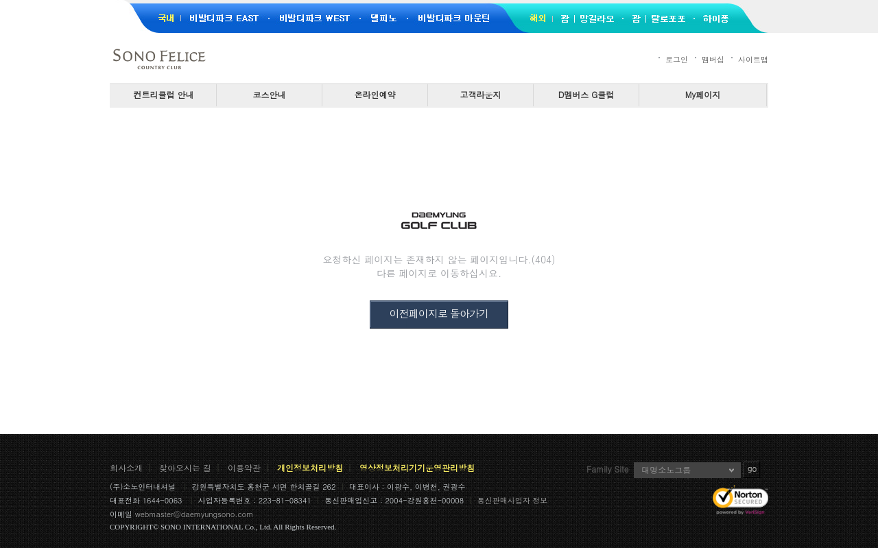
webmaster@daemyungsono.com (194, 514)
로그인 (676, 59)
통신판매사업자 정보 (512, 500)
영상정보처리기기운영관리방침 (417, 467)
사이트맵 (753, 59)
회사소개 (126, 467)
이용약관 (244, 467)
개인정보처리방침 (310, 467)
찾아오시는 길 (185, 467)
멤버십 (713, 59)
